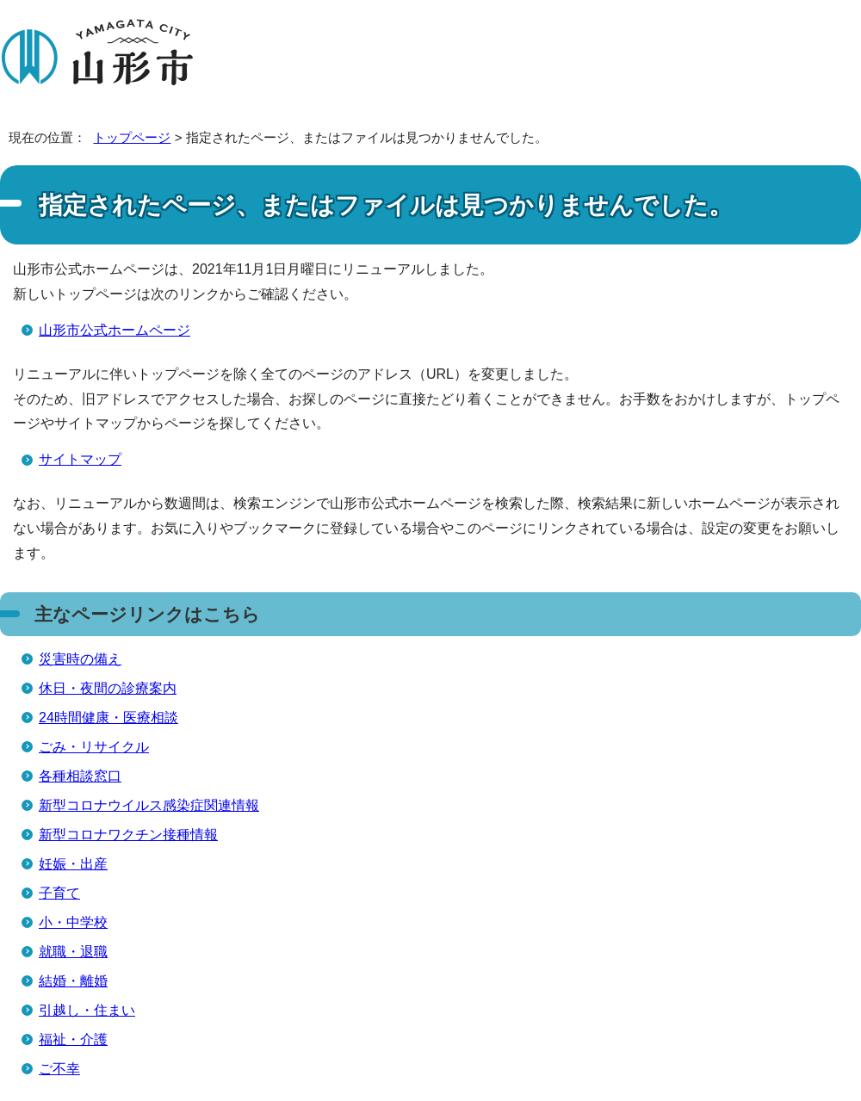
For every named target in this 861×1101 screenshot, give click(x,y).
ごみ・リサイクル (94, 746)
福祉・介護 (73, 1039)
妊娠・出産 (73, 864)
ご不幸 (59, 1068)
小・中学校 (73, 922)
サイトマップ (80, 459)
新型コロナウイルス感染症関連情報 (149, 805)
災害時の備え (80, 659)
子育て (59, 893)
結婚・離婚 (73, 981)
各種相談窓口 (80, 776)
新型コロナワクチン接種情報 (128, 834)
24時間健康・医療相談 (108, 717)
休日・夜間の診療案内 (108, 688)
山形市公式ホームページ (114, 330)
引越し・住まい (87, 1010)
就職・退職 (73, 951)
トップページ (131, 137)
